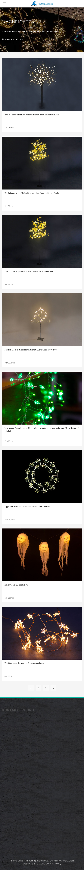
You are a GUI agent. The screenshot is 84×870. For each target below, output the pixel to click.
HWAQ (58, 864)
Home (5, 39)
